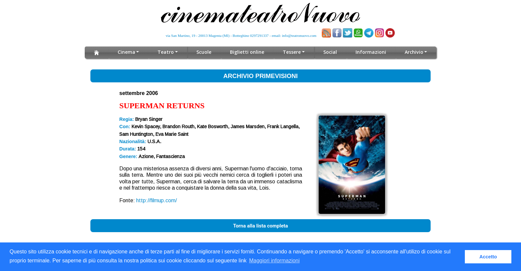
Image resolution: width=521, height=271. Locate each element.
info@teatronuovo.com (299, 36)
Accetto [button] (488, 256)
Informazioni (371, 52)
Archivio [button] (414, 52)
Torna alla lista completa (260, 226)
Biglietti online (247, 52)
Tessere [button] (292, 52)
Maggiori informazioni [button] (274, 260)
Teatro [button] (166, 52)
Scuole (204, 52)
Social (330, 52)
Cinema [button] (126, 52)
